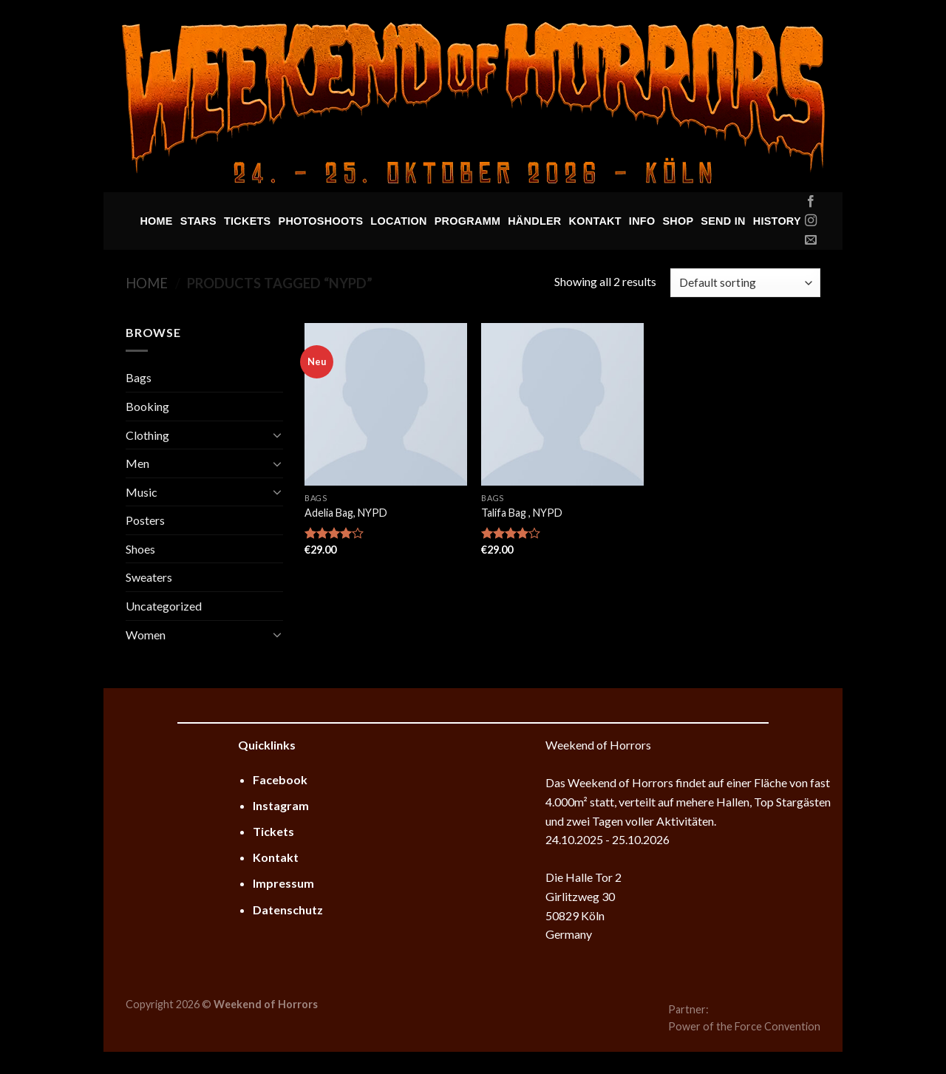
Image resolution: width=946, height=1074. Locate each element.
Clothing (147, 435)
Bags (139, 377)
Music (141, 492)
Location (398, 221)
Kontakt (595, 221)
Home (156, 221)
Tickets (247, 221)
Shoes (140, 549)
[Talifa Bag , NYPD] (562, 404)
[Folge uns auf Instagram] (811, 221)
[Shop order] (745, 282)
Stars (198, 221)
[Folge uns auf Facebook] (811, 201)
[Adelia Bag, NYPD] (385, 404)
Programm (467, 221)
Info (642, 221)
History (777, 221)
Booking (147, 406)
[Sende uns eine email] (811, 240)
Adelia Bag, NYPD (345, 512)
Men (137, 463)
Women (146, 635)
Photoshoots (321, 221)
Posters (145, 520)
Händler (534, 221)
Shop (677, 221)
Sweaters (149, 577)
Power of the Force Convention (744, 1026)
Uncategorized (164, 606)
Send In (723, 221)
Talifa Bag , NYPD (521, 512)
